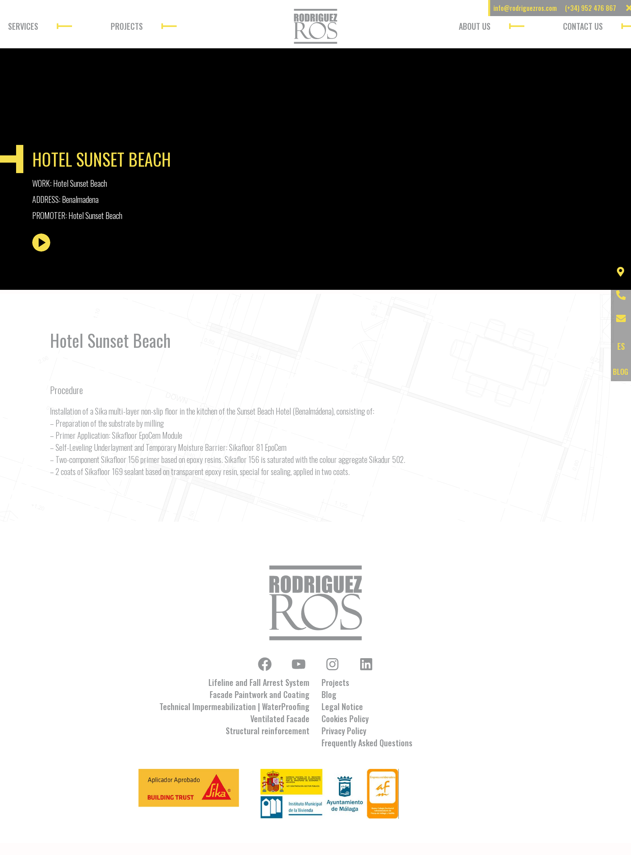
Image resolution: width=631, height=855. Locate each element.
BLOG (620, 371)
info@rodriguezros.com (525, 8)
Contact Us (583, 26)
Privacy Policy (344, 731)
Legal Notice (342, 706)
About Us (475, 26)
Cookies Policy (345, 718)
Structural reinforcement (267, 731)
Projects (127, 26)
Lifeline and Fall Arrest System (258, 682)
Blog (329, 694)
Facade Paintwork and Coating (259, 694)
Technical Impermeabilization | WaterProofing (234, 706)
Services (23, 26)
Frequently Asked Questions (367, 743)
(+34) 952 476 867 (590, 8)
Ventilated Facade (279, 718)
